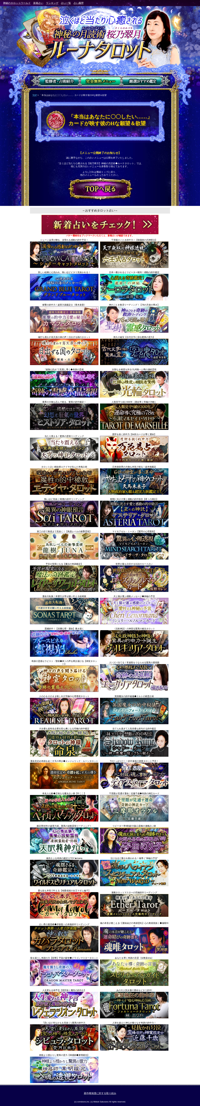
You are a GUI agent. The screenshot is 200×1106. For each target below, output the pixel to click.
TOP (34, 95)
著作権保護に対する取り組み (100, 1093)
